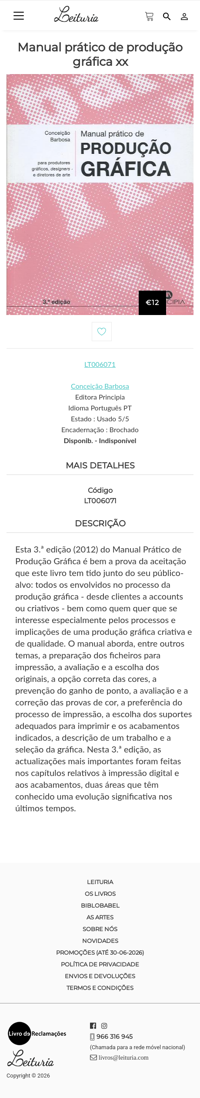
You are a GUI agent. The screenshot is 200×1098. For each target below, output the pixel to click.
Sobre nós (100, 928)
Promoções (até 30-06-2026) (100, 952)
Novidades (100, 940)
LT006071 (100, 364)
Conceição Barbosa (100, 386)
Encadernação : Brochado (100, 429)
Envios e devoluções (100, 976)
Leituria (100, 881)
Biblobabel (100, 905)
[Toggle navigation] (18, 15)
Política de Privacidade (100, 964)
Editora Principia (100, 397)
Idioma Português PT (100, 407)
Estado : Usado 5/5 (100, 418)
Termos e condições (100, 987)
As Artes (100, 917)
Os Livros (100, 893)
